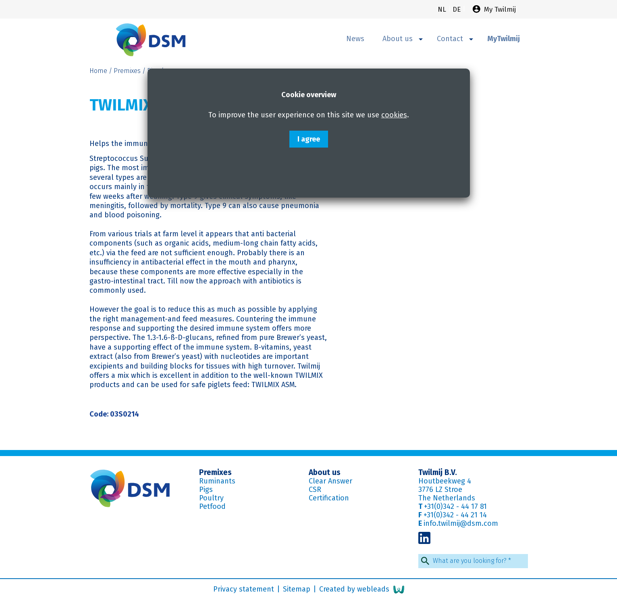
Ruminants (217, 481)
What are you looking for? (472, 561)
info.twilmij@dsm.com (461, 523)
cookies (394, 114)
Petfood (212, 506)
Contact (455, 39)
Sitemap (297, 589)
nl (443, 9)
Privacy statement (244, 589)
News (355, 38)
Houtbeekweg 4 (444, 481)
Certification (329, 498)
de (458, 9)
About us (402, 39)
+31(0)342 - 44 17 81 (455, 506)
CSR (315, 489)
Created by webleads (361, 589)
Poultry (211, 498)
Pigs (206, 489)
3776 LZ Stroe (440, 489)
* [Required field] (509, 561)
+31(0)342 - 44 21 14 (455, 514)
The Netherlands (446, 498)
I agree (308, 139)
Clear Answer (330, 481)
